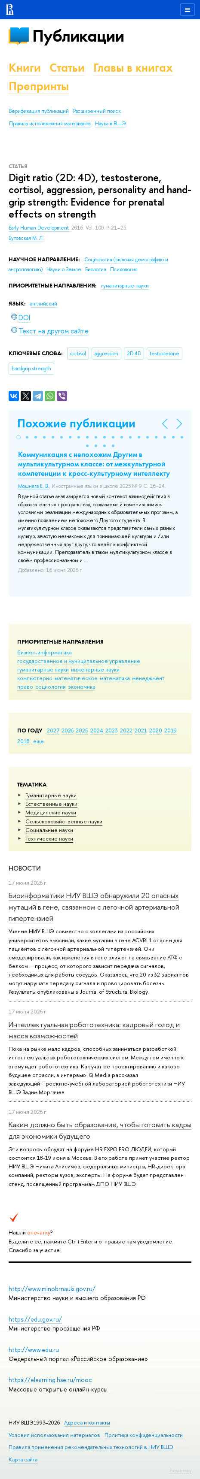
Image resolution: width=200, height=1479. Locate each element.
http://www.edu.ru (34, 1350)
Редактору (180, 1470)
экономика (81, 686)
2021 (141, 730)
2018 (23, 741)
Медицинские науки (50, 812)
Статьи (67, 67)
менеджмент (148, 678)
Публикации (78, 36)
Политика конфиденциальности (144, 1435)
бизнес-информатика (44, 652)
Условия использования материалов (54, 1435)
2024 (96, 730)
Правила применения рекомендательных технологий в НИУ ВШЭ (91, 1447)
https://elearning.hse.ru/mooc (50, 1380)
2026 (68, 730)
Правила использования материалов (50, 123)
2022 (126, 730)
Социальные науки (49, 830)
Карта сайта (23, 1459)
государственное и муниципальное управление (78, 661)
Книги (25, 67)
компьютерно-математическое (57, 678)
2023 (111, 730)
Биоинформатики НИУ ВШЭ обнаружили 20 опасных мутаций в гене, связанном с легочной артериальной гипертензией (94, 906)
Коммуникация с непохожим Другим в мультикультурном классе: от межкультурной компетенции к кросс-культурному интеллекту (94, 464)
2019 (170, 730)
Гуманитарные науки (51, 795)
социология (50, 686)
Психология (124, 269)
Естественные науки (51, 804)
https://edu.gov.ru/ (35, 1319)
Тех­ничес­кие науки (49, 838)
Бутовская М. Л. (26, 238)
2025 (82, 730)
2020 (155, 730)
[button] (18, 437)
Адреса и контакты (87, 1422)
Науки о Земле (64, 269)
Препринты (39, 86)
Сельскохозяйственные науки (63, 821)
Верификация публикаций (39, 111)
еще (38, 741)
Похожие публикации (76, 423)
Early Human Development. (40, 227)
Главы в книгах (133, 67)
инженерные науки (95, 669)
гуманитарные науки (43, 669)
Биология (96, 269)
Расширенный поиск (97, 111)
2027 (53, 730)
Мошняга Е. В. (33, 486)
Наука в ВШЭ (110, 123)
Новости (25, 868)
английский (43, 303)
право (25, 686)
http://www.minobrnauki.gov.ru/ (52, 1289)
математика (115, 678)
